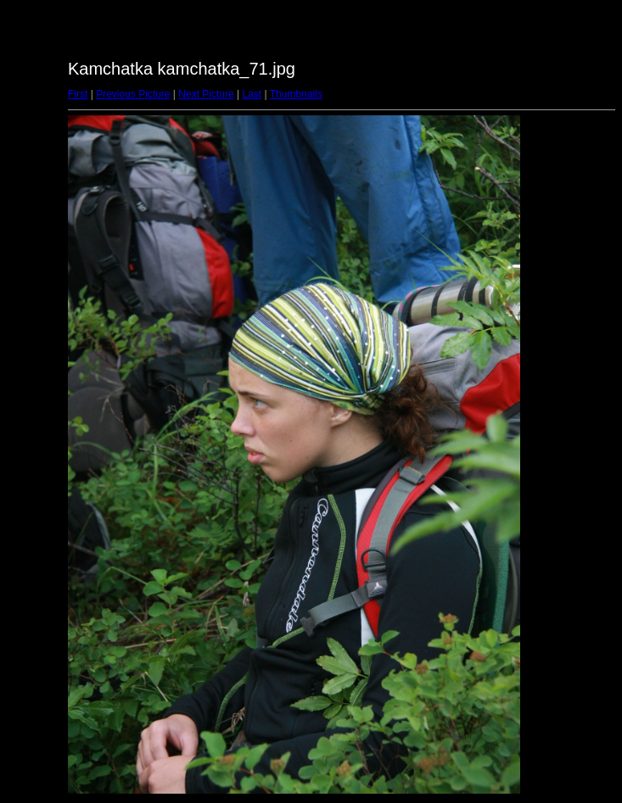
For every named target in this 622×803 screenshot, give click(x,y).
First (77, 94)
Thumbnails (296, 94)
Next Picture (205, 94)
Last (251, 94)
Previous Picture (133, 94)
